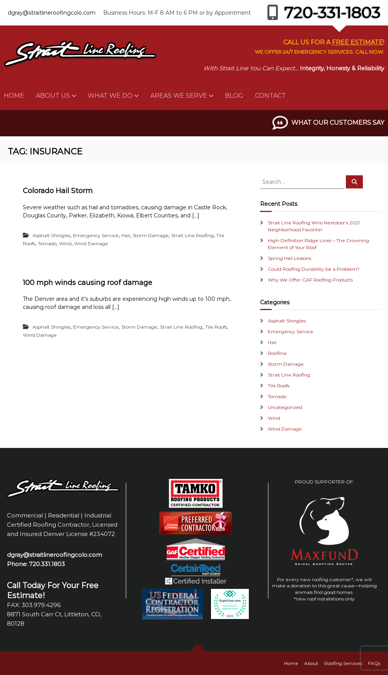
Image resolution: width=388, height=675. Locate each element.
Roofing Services (343, 663)
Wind (65, 243)
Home (14, 95)
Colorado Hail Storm (58, 191)
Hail (125, 235)
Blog (234, 95)
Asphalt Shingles (51, 235)
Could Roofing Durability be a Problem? (313, 269)
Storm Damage (150, 235)
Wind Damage (91, 243)
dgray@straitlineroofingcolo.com (51, 12)
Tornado (47, 243)
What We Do (110, 95)
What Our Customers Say (337, 122)
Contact (270, 95)
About (311, 663)
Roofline (277, 353)
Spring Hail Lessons (289, 258)
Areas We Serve (178, 95)
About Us (53, 95)
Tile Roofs (216, 327)
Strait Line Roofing (192, 235)
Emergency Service (96, 235)
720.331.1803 (47, 564)
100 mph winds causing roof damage (87, 282)
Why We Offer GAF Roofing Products (310, 280)
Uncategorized (285, 407)
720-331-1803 (323, 12)
